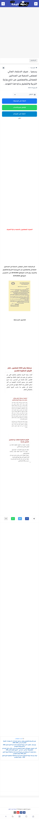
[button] (27, 518)
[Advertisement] (19, 37)
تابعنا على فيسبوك (19, 101)
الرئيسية (34, 68)
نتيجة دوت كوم (13, 809)
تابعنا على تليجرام (19, 114)
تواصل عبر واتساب (19, 107)
